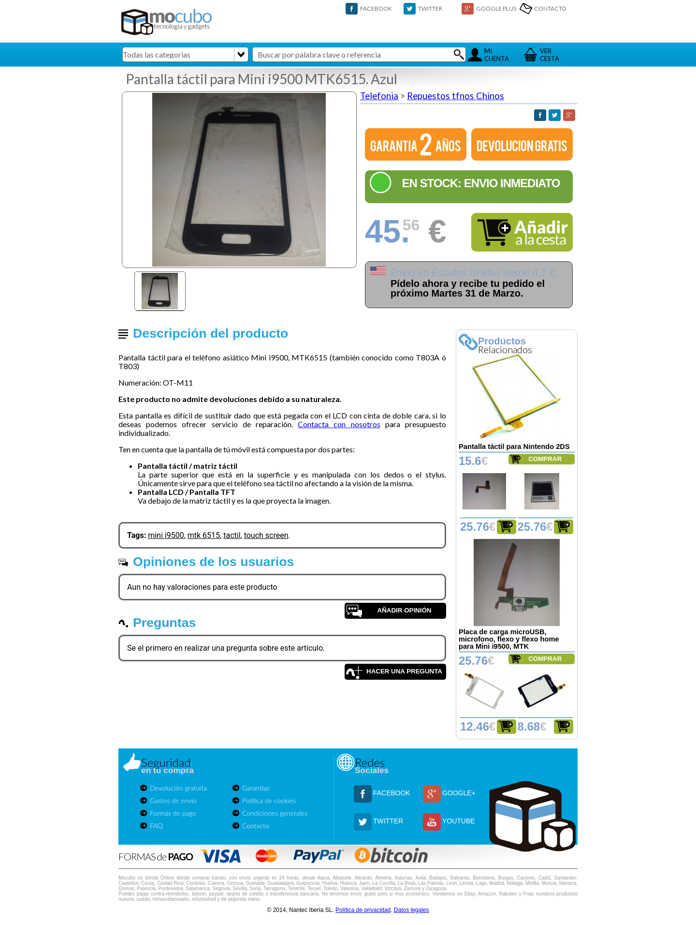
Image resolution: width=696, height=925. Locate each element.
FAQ (156, 825)
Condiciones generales (274, 813)
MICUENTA (496, 54)
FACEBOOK (376, 8)
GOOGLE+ (459, 793)
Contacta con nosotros (339, 424)
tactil (231, 535)
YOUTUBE (458, 821)
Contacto (255, 825)
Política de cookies (269, 800)
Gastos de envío (173, 800)
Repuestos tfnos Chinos (455, 95)
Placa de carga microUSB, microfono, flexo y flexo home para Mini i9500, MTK (509, 639)
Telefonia (379, 95)
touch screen (266, 535)
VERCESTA (549, 54)
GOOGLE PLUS (496, 8)
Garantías (256, 788)
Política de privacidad (363, 910)
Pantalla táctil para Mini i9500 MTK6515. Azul (261, 79)
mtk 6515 (204, 535)
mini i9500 (166, 535)
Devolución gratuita (178, 788)
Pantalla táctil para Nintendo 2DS (514, 446)
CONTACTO (550, 8)
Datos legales (411, 910)
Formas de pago (173, 813)
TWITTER (430, 8)
